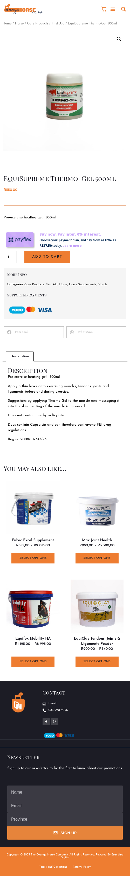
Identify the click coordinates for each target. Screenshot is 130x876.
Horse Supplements (82, 284)
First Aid (58, 23)
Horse (19, 23)
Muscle (102, 284)
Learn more (72, 245)
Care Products (37, 23)
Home (7, 23)
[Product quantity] (10, 257)
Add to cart (47, 257)
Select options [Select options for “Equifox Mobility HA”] (33, 661)
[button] (113, 9)
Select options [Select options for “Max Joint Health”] (97, 558)
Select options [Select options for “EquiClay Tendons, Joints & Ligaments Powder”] (97, 661)
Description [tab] (19, 356)
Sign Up (65, 832)
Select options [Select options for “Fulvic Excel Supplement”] (33, 558)
